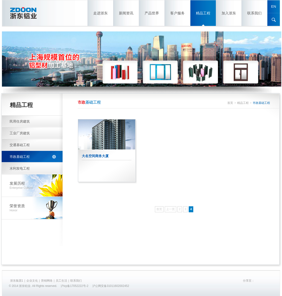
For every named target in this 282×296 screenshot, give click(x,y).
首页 (230, 103)
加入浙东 (229, 13)
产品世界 (152, 13)
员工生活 (61, 280)
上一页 (170, 209)
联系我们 (254, 13)
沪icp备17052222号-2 (74, 286)
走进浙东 (100, 13)
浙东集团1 (16, 280)
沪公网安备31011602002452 (110, 286)
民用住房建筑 (20, 121)
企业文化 (32, 280)
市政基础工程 (20, 157)
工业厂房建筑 (20, 133)
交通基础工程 (20, 145)
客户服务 (177, 13)
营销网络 (47, 280)
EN (273, 6)
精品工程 (203, 13)
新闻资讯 (126, 13)
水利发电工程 (20, 168)
